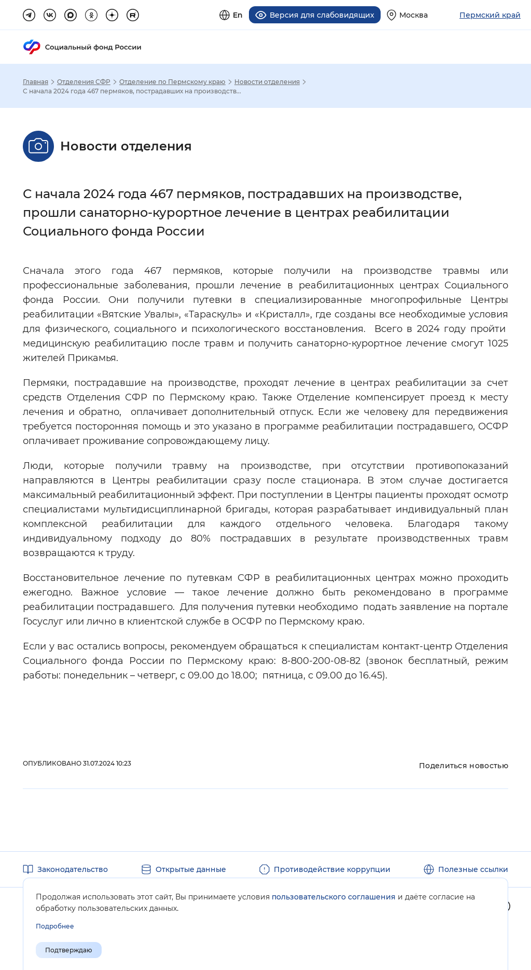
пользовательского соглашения (334, 897)
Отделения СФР (83, 82)
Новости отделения (267, 82)
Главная (35, 82)
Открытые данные (191, 869)
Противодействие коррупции (332, 869)
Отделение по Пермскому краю (172, 82)
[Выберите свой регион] (407, 14)
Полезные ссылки (473, 869)
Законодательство (72, 869)
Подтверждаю (68, 950)
